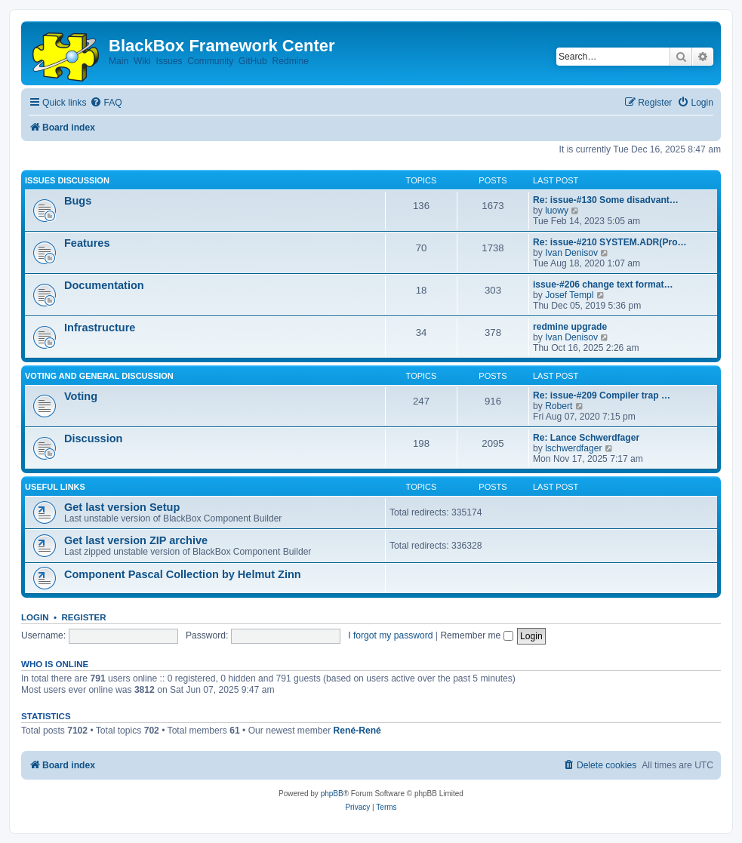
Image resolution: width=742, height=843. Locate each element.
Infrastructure (99, 328)
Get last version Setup (122, 507)
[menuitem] (106, 103)
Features (87, 243)
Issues (169, 61)
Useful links (55, 486)
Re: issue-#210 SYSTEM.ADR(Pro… (610, 242)
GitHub (253, 61)
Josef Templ (569, 295)
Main (118, 61)
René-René (357, 730)
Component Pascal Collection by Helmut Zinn (182, 574)
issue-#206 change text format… (603, 284)
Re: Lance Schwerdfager (586, 437)
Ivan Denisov (571, 253)
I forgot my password (390, 635)
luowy (556, 210)
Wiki (142, 61)
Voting (80, 396)
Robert (558, 406)
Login (35, 617)
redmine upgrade (570, 327)
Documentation (104, 285)
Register (83, 617)
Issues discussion (67, 180)
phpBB (332, 793)
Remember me (476, 635)
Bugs (77, 201)
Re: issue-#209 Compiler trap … (601, 395)
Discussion (93, 438)
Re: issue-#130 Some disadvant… (606, 200)
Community (210, 61)
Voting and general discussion (99, 375)
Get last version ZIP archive (136, 540)
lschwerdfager (573, 448)
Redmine (290, 61)
